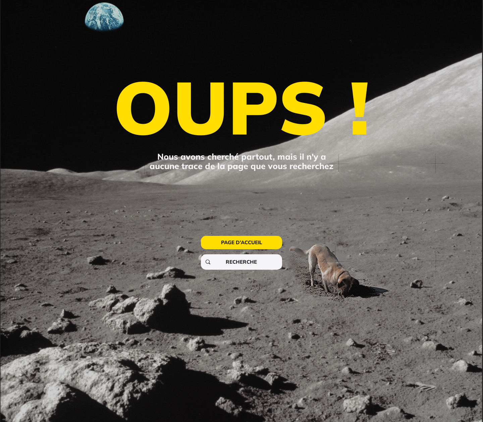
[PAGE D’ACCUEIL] (241, 242)
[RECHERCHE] (241, 262)
